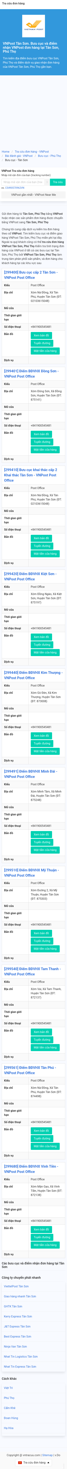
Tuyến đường (42, 343)
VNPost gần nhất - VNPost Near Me (33, 194)
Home (5, 151)
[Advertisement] (33, 110)
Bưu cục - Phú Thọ (49, 156)
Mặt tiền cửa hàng (45, 351)
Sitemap (47, 1455)
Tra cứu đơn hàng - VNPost (32, 151)
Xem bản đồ (41, 335)
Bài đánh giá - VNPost (19, 156)
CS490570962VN (14, 187)
